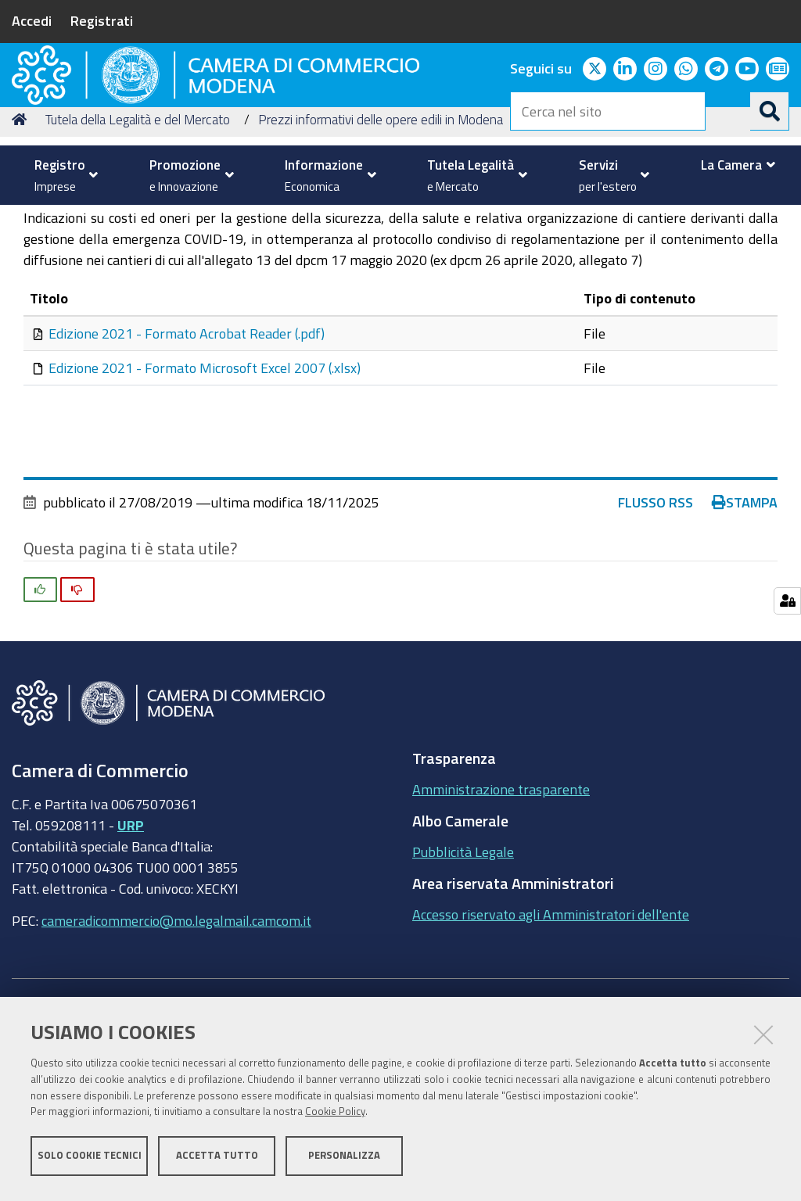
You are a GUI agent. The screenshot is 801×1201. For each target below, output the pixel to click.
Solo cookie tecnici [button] (90, 1160)
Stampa (745, 625)
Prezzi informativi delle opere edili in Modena (380, 242)
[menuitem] (62, 175)
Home (22, 242)
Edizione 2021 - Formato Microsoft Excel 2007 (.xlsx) (204, 491)
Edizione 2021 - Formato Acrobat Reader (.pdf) (186, 457)
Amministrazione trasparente (501, 913)
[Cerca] (769, 111)
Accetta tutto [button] (217, 1160)
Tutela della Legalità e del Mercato (137, 242)
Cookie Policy (335, 1117)
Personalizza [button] (344, 1160)
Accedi (32, 20)
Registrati (101, 20)
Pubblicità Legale (463, 976)
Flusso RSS (655, 625)
